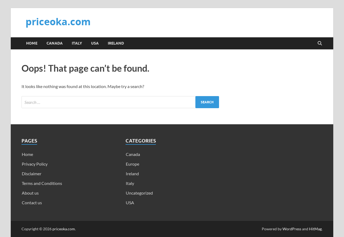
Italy (77, 43)
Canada (54, 43)
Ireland (116, 43)
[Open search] (320, 43)
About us (30, 192)
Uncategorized (139, 192)
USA (95, 43)
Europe (132, 163)
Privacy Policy (35, 163)
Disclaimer (31, 173)
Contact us (32, 202)
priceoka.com (58, 21)
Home (31, 43)
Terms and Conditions (42, 183)
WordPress (291, 229)
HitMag (315, 229)
